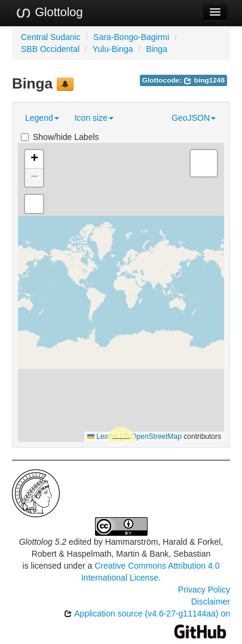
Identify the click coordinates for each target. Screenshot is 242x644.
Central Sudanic (51, 37)
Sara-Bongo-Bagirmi (131, 37)
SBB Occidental (50, 49)
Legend (42, 118)
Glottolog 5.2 (42, 542)
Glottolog (49, 12)
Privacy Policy (204, 589)
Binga (156, 49)
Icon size (94, 118)
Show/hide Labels (60, 137)
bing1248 (204, 80)
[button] (34, 159)
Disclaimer (210, 601)
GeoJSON (193, 118)
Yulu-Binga (113, 49)
